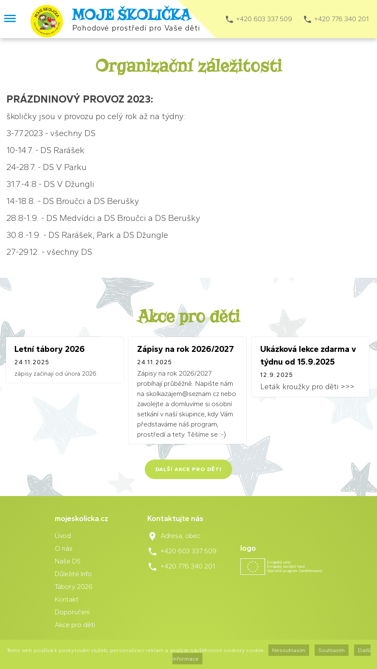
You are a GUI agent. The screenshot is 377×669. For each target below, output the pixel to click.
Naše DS (68, 561)
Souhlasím (331, 650)
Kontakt (67, 599)
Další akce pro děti (188, 469)
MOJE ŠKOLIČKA (131, 15)
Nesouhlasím (288, 650)
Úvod (63, 536)
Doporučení (72, 612)
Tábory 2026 (74, 587)
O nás (64, 548)
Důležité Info (73, 574)
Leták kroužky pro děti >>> (307, 386)
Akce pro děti (75, 625)
